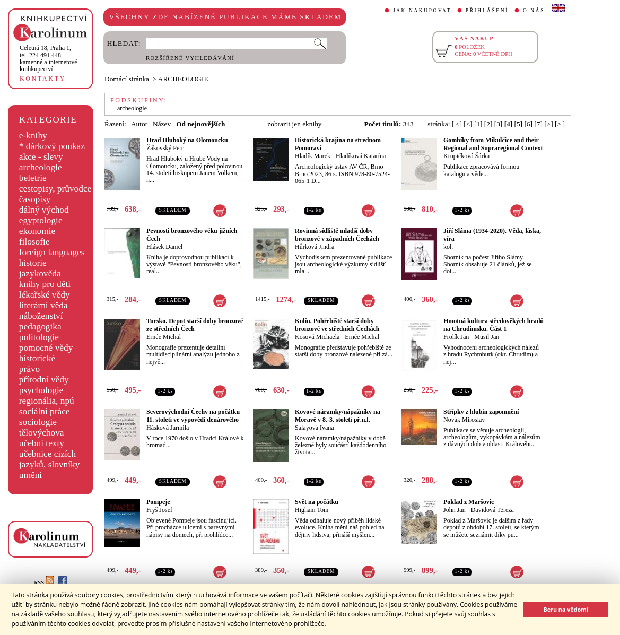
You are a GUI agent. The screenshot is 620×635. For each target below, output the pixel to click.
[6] (528, 124)
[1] (478, 124)
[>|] (560, 124)
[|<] (457, 124)
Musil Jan (486, 337)
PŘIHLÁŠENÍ (487, 10)
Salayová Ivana (314, 427)
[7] (538, 124)
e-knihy (33, 136)
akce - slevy (41, 157)
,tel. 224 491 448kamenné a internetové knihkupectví (48, 58)
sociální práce (44, 411)
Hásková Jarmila (167, 427)
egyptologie (41, 220)
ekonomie (37, 231)
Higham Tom (311, 510)
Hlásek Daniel (164, 246)
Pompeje (158, 502)
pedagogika (40, 326)
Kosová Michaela (317, 337)
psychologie (41, 390)
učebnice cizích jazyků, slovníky (49, 459)
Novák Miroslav (464, 419)
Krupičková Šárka (466, 156)
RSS (44, 583)
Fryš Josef (159, 510)
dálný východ (44, 210)
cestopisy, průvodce (55, 189)
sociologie (38, 422)
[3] (498, 124)
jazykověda (40, 273)
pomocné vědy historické (46, 353)
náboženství (41, 316)
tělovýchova (41, 433)
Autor (139, 124)
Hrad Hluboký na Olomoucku (187, 140)
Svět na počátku (316, 502)
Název (162, 124)
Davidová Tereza (492, 510)
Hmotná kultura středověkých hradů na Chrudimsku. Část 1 (493, 325)
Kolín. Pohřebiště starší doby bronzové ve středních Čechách (337, 325)
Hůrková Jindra (314, 246)
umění (30, 475)
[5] (518, 124)
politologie (39, 337)
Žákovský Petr (165, 148)
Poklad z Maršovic (468, 502)
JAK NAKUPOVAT (422, 10)
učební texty (41, 443)
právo (29, 369)
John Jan (454, 510)
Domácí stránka (126, 79)
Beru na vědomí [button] (565, 609)
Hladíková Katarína (361, 156)
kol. (448, 246)
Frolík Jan (456, 337)
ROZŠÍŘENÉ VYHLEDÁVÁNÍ (190, 58)
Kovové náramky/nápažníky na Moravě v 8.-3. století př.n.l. (337, 415)
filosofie (34, 242)
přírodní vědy (44, 380)
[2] (488, 124)
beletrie (33, 178)
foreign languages (52, 252)
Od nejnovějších (200, 124)
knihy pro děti (45, 284)
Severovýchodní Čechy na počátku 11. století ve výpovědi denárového (193, 415)
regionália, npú (46, 401)
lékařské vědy (44, 295)
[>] (548, 124)
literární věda (43, 305)
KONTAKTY (43, 78)
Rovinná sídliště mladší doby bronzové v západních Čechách (337, 234)
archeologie (40, 167)
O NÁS (534, 10)
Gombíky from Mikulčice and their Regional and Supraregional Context (493, 144)
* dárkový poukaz (52, 146)
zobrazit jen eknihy (294, 124)
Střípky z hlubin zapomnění (481, 411)
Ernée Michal (163, 337)
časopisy (35, 199)
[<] (468, 124)
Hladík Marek (312, 156)
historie (33, 263)
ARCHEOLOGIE (183, 79)
